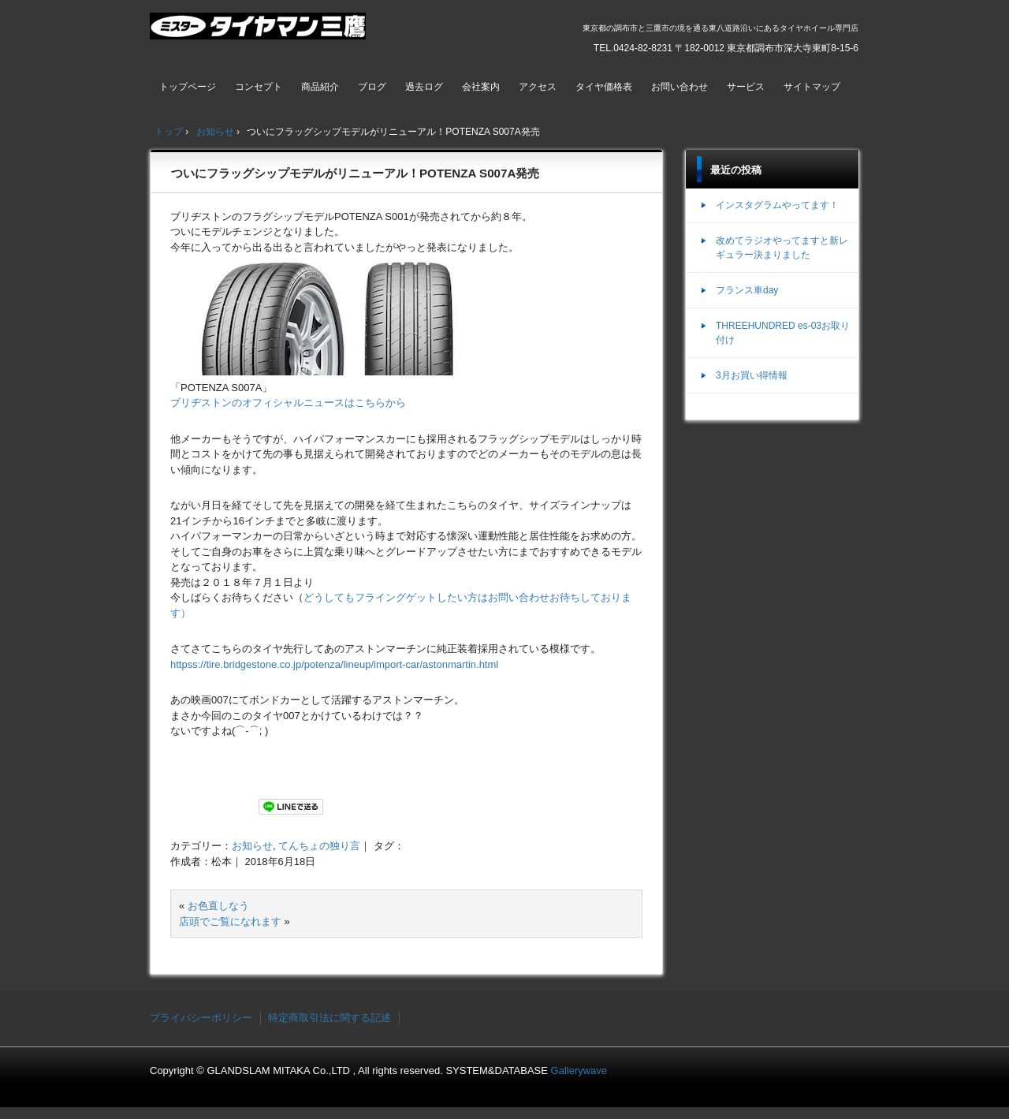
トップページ (187, 86)
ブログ (372, 86)
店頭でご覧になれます (230, 921)
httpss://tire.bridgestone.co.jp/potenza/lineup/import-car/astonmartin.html (334, 664)
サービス (746, 86)
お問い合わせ (679, 86)
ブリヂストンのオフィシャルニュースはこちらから (288, 402)
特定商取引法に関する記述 (329, 1018)
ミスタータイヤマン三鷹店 (260, 32)
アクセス (538, 86)
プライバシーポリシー (201, 1018)
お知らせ (252, 846)
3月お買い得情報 (751, 375)
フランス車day (747, 290)
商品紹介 (320, 86)
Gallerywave (579, 1070)
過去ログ (424, 86)
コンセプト (258, 86)
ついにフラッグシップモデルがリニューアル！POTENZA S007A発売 (355, 173)
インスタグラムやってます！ (777, 205)
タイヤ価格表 (603, 86)
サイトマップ (812, 86)
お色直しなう (218, 906)
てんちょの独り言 (319, 846)
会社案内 (481, 86)
